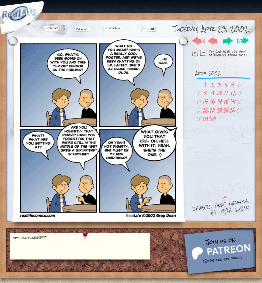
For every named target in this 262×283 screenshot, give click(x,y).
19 (232, 101)
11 (226, 93)
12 (233, 93)
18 (226, 101)
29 (205, 118)
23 (213, 110)
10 (219, 93)
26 (233, 110)
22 (205, 110)
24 (219, 110)
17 (219, 101)
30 (212, 118)
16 (212, 101)
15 (205, 101)
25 (226, 110)
